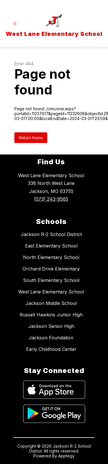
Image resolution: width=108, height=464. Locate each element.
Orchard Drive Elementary (51, 269)
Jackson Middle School (51, 303)
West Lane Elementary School (51, 292)
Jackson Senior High (51, 326)
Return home (31, 137)
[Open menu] (15, 23)
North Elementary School (51, 257)
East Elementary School (51, 246)
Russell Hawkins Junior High (51, 315)
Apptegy (66, 455)
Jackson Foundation (51, 338)
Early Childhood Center (51, 349)
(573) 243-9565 (51, 199)
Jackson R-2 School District (51, 234)
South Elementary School (51, 280)
